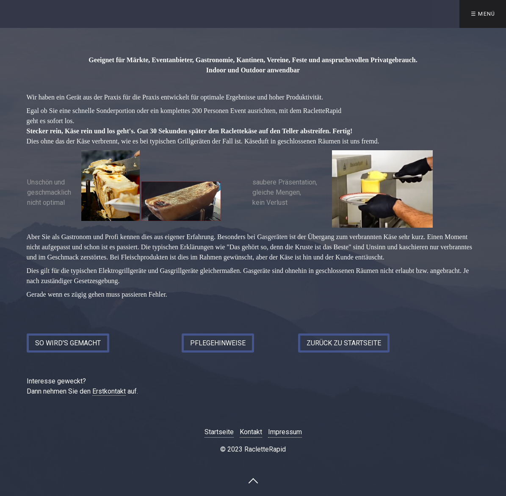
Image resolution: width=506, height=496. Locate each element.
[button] (68, 343)
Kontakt (251, 432)
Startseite (219, 432)
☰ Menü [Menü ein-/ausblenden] (483, 14)
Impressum (285, 432)
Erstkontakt (109, 391)
